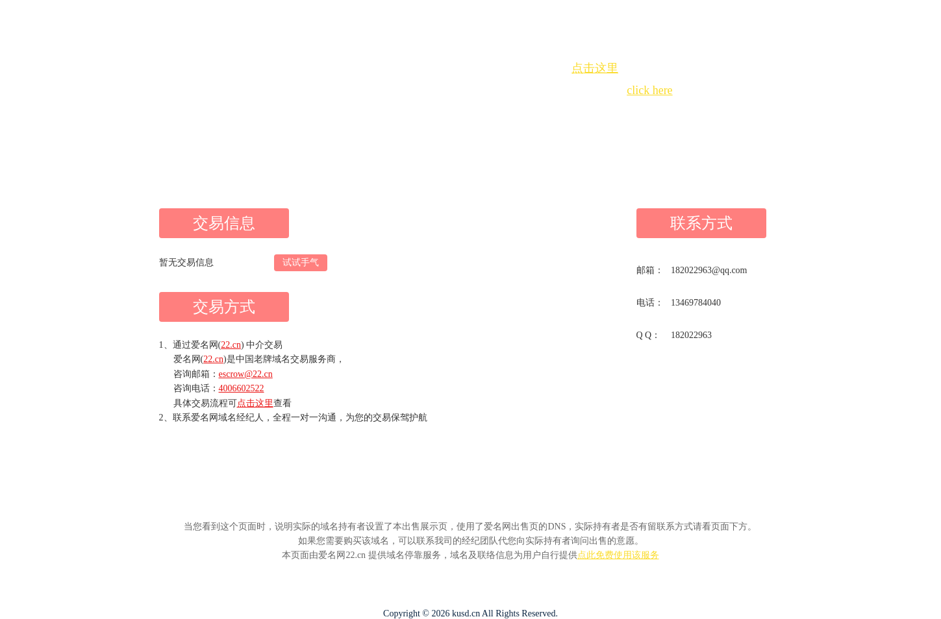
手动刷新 (506, 114)
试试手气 (300, 262)
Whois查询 (437, 114)
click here (649, 90)
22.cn (231, 345)
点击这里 (594, 68)
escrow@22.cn (246, 374)
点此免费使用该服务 (618, 555)
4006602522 (241, 388)
